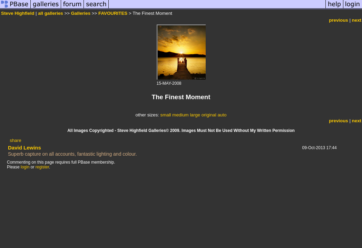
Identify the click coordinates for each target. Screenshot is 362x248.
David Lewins (24, 148)
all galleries (50, 13)
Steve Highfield (17, 13)
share (15, 140)
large (195, 114)
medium (180, 114)
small (165, 114)
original (209, 114)
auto (221, 114)
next (356, 20)
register (42, 167)
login (25, 167)
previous (338, 20)
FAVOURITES (112, 13)
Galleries (80, 13)
